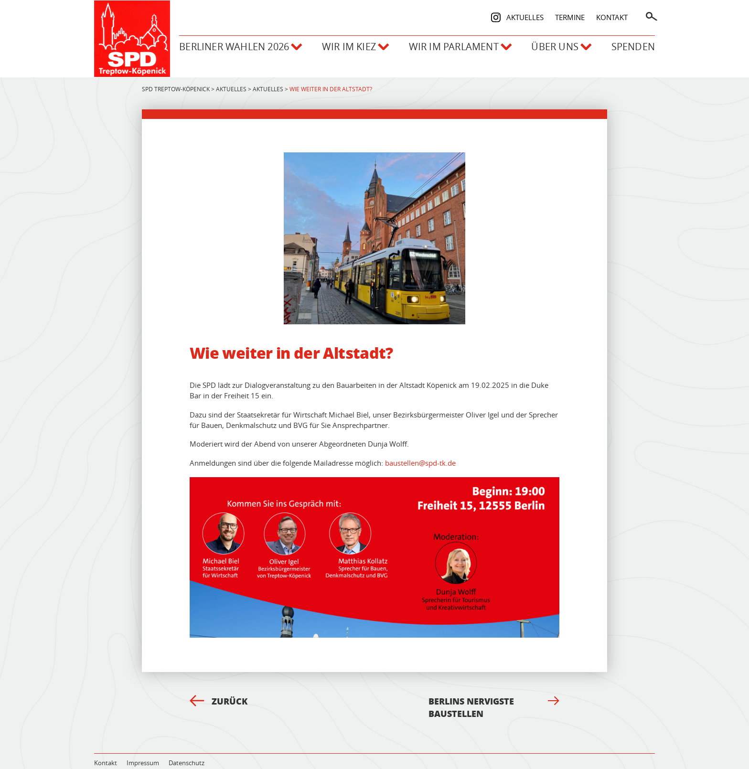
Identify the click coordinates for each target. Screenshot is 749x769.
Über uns (557, 43)
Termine (570, 13)
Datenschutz (186, 752)
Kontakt (612, 13)
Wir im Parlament (451, 43)
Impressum (143, 752)
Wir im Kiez (341, 43)
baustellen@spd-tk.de (420, 453)
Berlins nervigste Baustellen (493, 697)
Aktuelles (525, 13)
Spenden (633, 43)
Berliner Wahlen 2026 (222, 43)
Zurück (218, 691)
